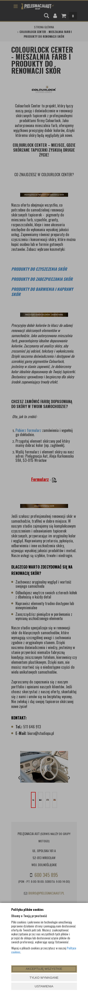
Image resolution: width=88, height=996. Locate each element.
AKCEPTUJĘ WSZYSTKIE (44, 968)
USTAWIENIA (44, 986)
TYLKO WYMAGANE (44, 977)
